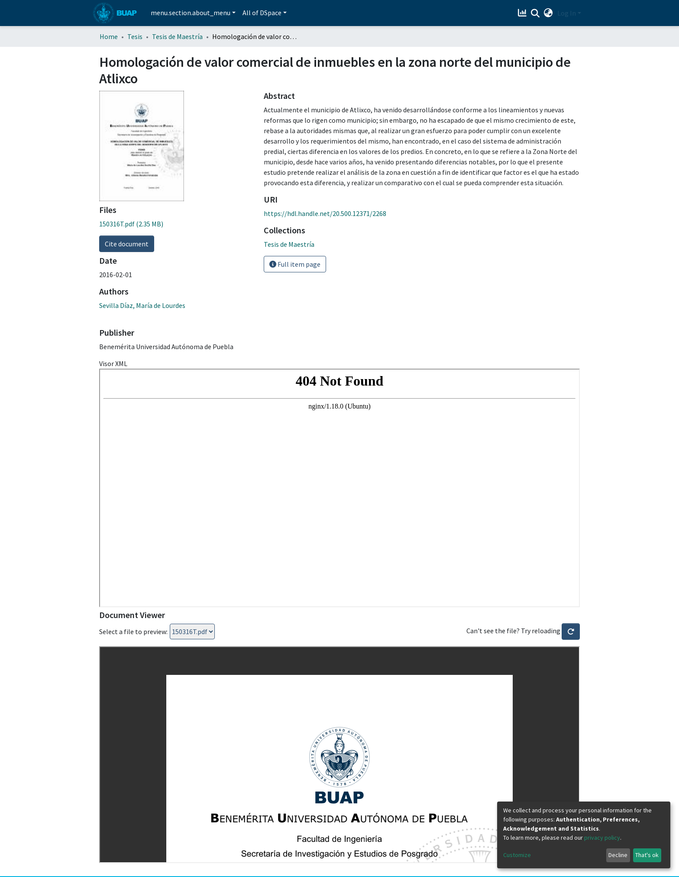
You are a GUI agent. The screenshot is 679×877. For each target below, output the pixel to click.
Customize (517, 855)
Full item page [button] (294, 264)
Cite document (127, 243)
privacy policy (602, 837)
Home (109, 36)
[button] (548, 13)
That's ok (647, 855)
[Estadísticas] (523, 13)
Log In (566, 13)
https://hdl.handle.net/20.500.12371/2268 (325, 213)
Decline (617, 855)
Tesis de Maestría (177, 36)
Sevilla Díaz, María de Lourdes (142, 305)
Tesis (134, 36)
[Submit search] (535, 13)
